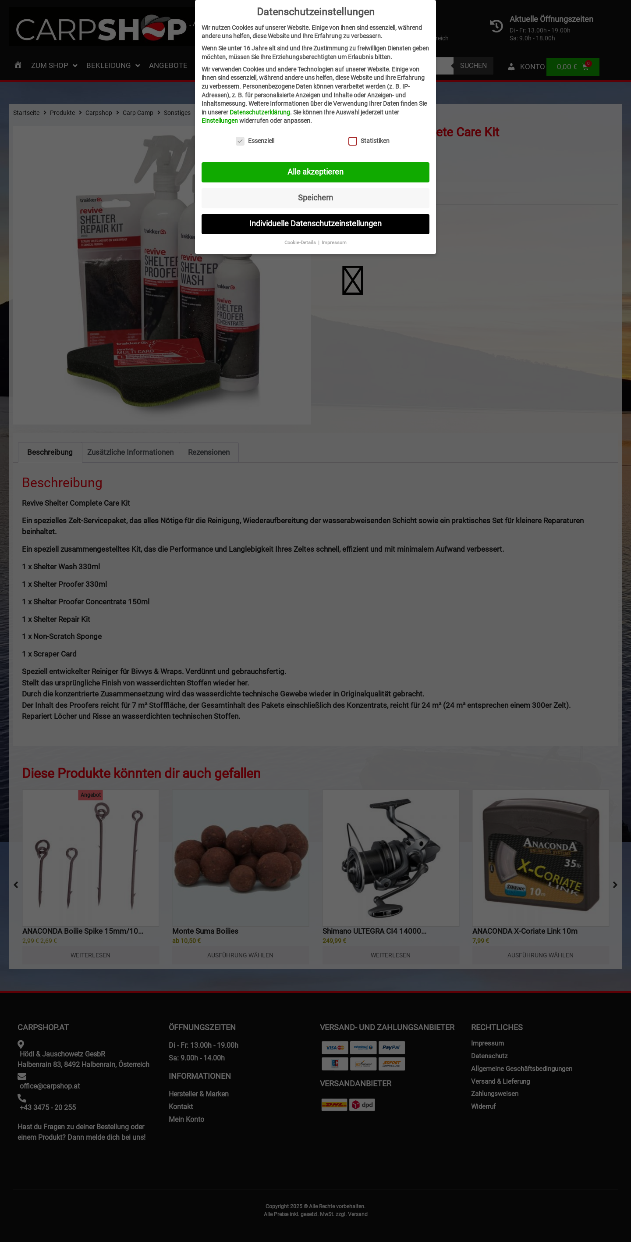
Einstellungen (220, 120)
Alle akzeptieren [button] (315, 172)
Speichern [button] (315, 197)
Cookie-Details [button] (300, 243)
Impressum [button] (334, 243)
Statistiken (369, 141)
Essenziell (255, 141)
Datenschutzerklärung (260, 112)
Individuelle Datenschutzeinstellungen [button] (315, 223)
